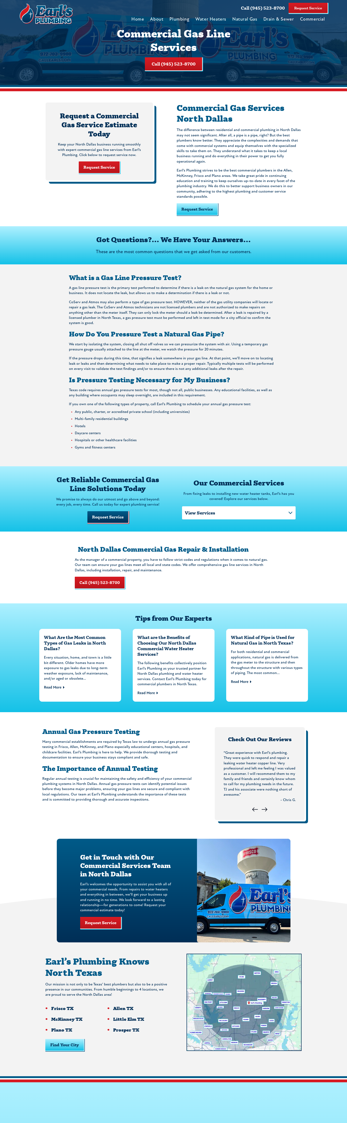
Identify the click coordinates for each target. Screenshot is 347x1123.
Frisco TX (62, 1017)
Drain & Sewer (278, 19)
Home (137, 19)
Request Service (308, 7)
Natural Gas (244, 19)
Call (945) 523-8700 (263, 8)
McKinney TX (66, 1028)
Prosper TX (125, 1039)
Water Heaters (210, 19)
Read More (52, 692)
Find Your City (64, 1053)
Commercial (312, 19)
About (156, 19)
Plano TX (61, 1039)
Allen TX (122, 1017)
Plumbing (179, 19)
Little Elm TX (127, 1028)
